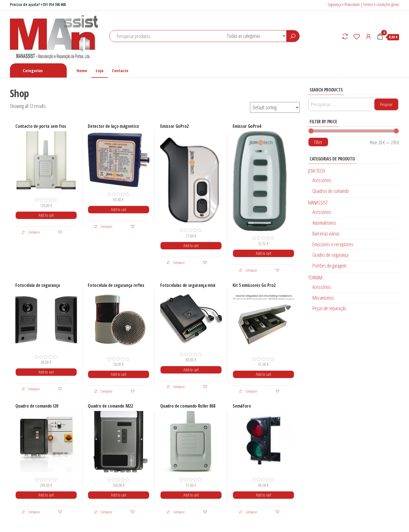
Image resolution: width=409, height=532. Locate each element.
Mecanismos (323, 297)
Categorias (33, 70)
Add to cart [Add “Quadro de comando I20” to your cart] (46, 495)
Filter (318, 142)
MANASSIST (318, 202)
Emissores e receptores (332, 244)
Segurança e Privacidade (343, 4)
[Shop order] (275, 107)
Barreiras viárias (326, 233)
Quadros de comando (330, 190)
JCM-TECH (316, 170)
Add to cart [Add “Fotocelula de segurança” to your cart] (46, 372)
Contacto (120, 70)
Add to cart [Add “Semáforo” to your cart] (263, 495)
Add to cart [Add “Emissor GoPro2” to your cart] (191, 245)
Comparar (31, 232)
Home (82, 70)
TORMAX (315, 277)
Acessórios (321, 180)
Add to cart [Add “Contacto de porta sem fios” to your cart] (46, 215)
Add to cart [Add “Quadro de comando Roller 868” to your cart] (191, 495)
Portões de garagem (329, 265)
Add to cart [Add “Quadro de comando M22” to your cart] (118, 495)
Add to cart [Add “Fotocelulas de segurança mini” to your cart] (191, 369)
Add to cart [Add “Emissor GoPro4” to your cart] (263, 253)
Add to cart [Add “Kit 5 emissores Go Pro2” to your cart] (263, 374)
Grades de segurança (330, 254)
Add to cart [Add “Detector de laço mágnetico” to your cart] (118, 209)
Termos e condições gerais (381, 4)
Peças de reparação (329, 308)
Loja (99, 70)
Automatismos (324, 222)
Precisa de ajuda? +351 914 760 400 (38, 4)
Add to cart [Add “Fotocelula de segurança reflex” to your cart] (118, 374)
